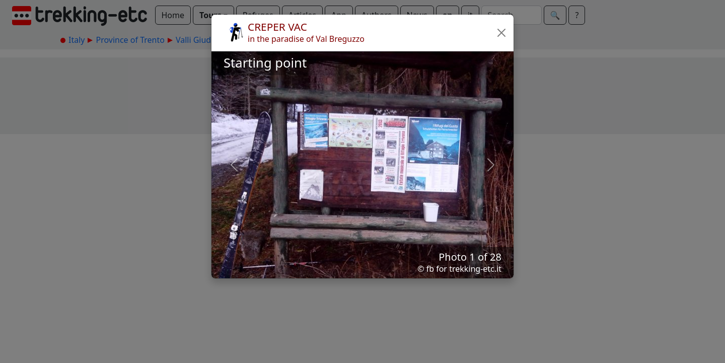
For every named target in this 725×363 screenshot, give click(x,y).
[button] (501, 33)
